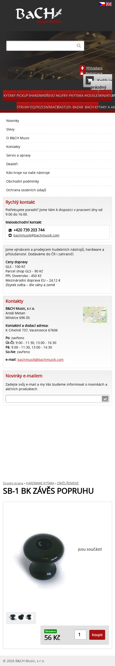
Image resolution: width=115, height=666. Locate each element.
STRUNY (23, 107)
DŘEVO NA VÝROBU (50, 95)
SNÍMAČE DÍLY (50, 107)
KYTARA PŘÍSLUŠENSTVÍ (78, 95)
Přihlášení (94, 68)
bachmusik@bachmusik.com (36, 235)
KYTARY (10, 95)
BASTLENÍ (64, 107)
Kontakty (13, 147)
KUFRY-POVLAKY (64, 95)
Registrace (94, 73)
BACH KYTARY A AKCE (92, 107)
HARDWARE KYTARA (37, 95)
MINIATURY (105, 95)
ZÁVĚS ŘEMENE (68, 483)
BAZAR (78, 107)
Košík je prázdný (99, 83)
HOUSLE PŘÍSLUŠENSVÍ (91, 95)
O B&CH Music (18, 138)
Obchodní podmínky (22, 181)
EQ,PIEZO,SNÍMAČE (37, 107)
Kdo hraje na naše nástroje (28, 173)
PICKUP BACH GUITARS (23, 95)
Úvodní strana (13, 483)
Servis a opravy (18, 155)
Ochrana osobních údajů (26, 190)
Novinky (12, 121)
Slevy (10, 129)
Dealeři (12, 164)
